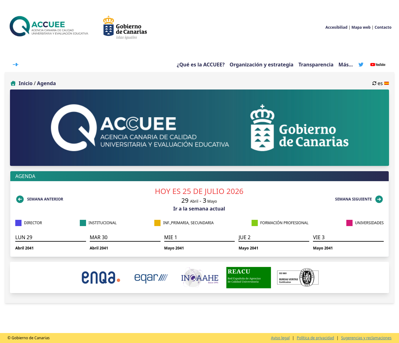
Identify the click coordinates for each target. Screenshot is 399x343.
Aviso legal (280, 338)
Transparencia (315, 64)
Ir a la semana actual (199, 208)
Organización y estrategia (262, 64)
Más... (346, 64)
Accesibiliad (336, 27)
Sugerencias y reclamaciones (366, 338)
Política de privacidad (315, 338)
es (381, 83)
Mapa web (360, 27)
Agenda (46, 83)
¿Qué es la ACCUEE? (200, 64)
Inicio (25, 83)
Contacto (383, 27)
